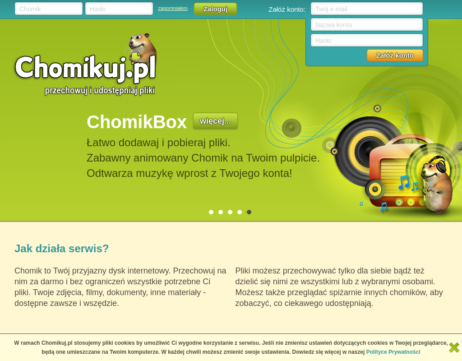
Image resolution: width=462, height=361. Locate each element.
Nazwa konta (333, 24)
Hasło (98, 9)
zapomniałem (173, 8)
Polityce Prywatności (393, 352)
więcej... (215, 120)
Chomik (30, 9)
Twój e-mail (331, 9)
